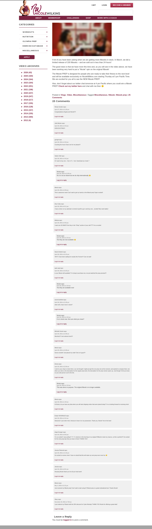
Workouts (35, 32)
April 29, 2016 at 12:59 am (64, 173)
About (38, 18)
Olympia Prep (35, 41)
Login (104, 5)
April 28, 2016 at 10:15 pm (62, 254)
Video (69, 95)
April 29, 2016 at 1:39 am (61, 402)
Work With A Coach (107, 18)
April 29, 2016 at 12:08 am (62, 333)
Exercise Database (35, 46)
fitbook (111, 95)
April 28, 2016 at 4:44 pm (62, 158)
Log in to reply (59, 116)
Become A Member (122, 5)
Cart (94, 5)
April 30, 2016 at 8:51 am (61, 469)
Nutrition (35, 37)
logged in (67, 520)
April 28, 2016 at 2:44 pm (62, 126)
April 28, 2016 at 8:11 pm (62, 206)
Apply (27, 57)
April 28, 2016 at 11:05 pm (62, 302)
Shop (88, 18)
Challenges (73, 18)
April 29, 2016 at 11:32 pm (62, 453)
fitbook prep (121, 95)
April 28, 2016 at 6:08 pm (62, 190)
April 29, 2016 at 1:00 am (64, 317)
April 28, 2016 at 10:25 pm (62, 270)
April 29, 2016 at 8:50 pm (62, 434)
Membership (54, 18)
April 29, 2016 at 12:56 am (62, 366)
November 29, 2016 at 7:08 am (63, 502)
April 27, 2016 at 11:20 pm (62, 109)
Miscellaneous (35, 50)
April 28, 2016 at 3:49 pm (62, 142)
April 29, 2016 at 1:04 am (64, 285)
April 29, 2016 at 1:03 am (64, 237)
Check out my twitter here (70, 86)
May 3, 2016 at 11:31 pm (61, 485)
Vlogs (63, 95)
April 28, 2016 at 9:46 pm (62, 222)
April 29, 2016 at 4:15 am (61, 418)
